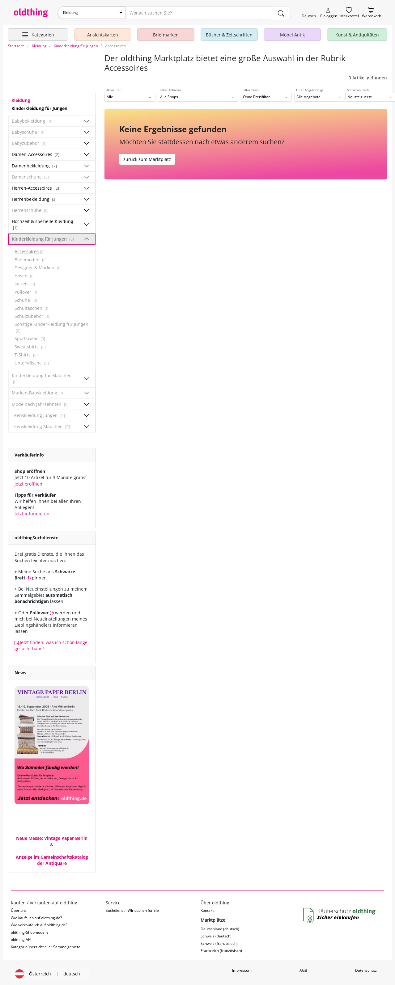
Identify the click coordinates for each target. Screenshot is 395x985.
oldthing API (21, 938)
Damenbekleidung (34, 164)
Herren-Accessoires (35, 186)
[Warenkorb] (371, 13)
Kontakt (207, 909)
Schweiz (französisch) (219, 942)
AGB (303, 968)
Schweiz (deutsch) (216, 934)
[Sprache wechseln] (309, 13)
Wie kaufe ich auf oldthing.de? (36, 916)
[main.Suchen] (281, 12)
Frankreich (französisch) (221, 949)
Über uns (19, 909)
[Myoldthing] (328, 13)
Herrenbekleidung (34, 198)
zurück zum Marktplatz (147, 158)
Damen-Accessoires (35, 153)
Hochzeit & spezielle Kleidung (42, 223)
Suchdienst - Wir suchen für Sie (132, 909)
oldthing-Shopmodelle (30, 930)
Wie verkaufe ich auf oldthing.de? (39, 923)
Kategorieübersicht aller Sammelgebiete (45, 945)
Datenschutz (366, 968)
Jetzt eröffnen (28, 482)
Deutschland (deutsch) (220, 927)
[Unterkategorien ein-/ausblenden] (86, 119)
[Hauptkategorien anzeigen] (38, 33)
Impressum (242, 968)
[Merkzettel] (349, 13)
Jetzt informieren (32, 512)
